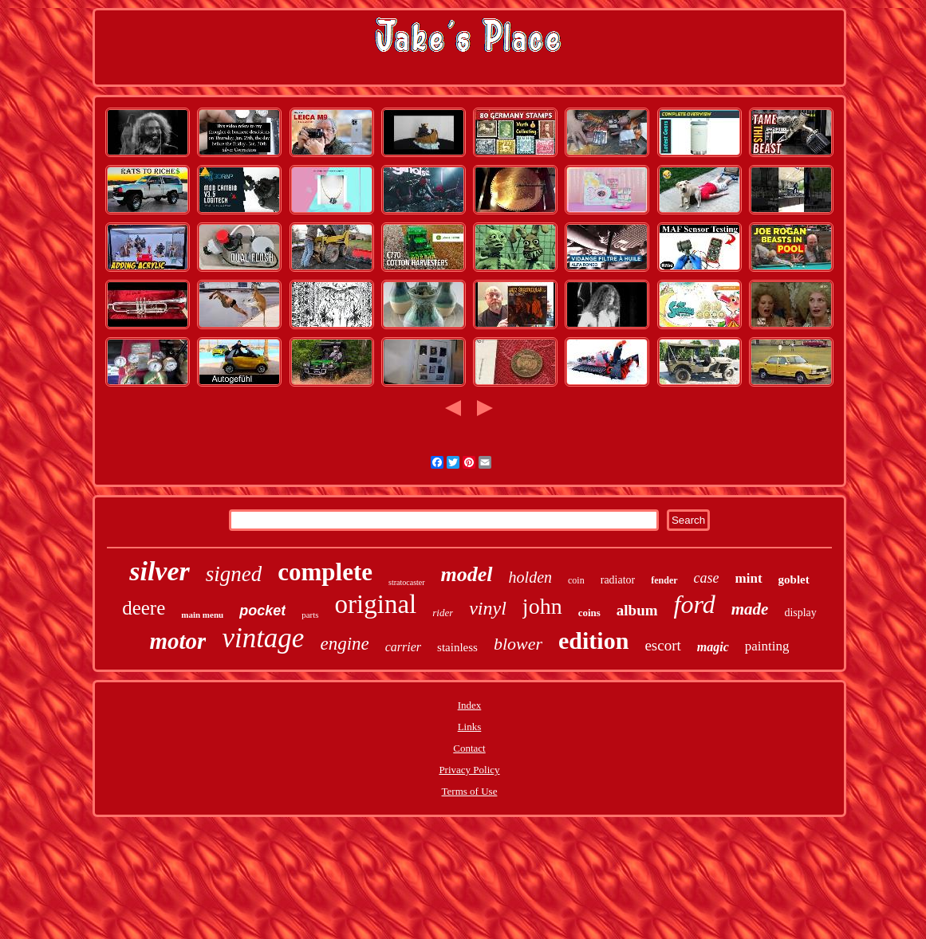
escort (662, 645)
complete (325, 572)
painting (767, 646)
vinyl (487, 608)
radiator (618, 580)
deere (143, 608)
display (800, 613)
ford (694, 604)
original (376, 604)
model (467, 574)
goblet (794, 579)
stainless (457, 647)
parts (309, 614)
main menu (202, 614)
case (706, 578)
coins (589, 613)
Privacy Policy (469, 770)
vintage (263, 638)
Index (470, 705)
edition (593, 640)
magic (713, 647)
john (542, 606)
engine (344, 644)
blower (518, 644)
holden (530, 577)
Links (470, 727)
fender (664, 580)
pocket (262, 611)
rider (442, 613)
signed (234, 574)
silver (159, 571)
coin (576, 580)
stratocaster (406, 582)
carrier (403, 647)
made (750, 609)
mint (748, 578)
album (637, 610)
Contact (469, 748)
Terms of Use (470, 791)
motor (177, 641)
